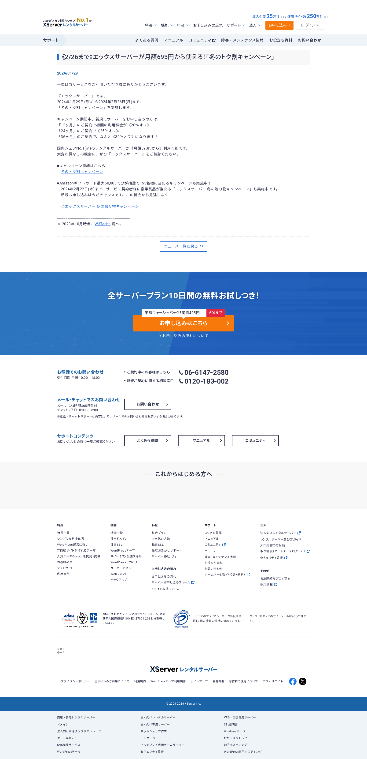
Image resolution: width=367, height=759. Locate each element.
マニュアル (173, 40)
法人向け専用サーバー (155, 724)
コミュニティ (200, 40)
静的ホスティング (235, 745)
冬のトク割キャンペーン (82, 172)
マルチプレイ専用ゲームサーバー (162, 745)
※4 (326, 17)
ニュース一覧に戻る (183, 246)
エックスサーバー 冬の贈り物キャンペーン (102, 206)
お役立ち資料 (280, 40)
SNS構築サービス (68, 745)
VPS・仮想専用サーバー (240, 717)
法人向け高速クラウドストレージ (79, 731)
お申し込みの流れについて (185, 336)
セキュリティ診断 (152, 751)
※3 (282, 17)
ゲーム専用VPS (67, 738)
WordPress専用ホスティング (243, 751)
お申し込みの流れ (208, 25)
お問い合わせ (309, 40)
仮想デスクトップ (235, 738)
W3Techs (102, 224)
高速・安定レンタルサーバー (76, 717)
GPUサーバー (149, 738)
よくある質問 (146, 40)
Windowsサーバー (236, 731)
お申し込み (277, 25)
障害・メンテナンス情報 (242, 40)
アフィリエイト (273, 681)
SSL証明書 (231, 724)
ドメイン (63, 724)
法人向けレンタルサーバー (158, 717)
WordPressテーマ (69, 751)
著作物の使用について (243, 681)
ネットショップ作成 (153, 731)
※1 (96, 19)
